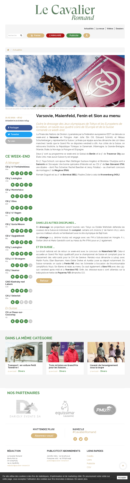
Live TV (30, 173)
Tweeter (13, 134)
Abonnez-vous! (44, 435)
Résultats (21, 173)
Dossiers (119, 29)
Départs (17, 173)
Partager (13, 127)
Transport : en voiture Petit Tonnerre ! (22, 366)
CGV (89, 467)
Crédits (90, 456)
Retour (44, 280)
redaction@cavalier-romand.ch (18, 465)
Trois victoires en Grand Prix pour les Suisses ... (63, 366)
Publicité (74, 35)
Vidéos (110, 29)
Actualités (88, 29)
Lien (11, 141)
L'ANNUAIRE (55, 35)
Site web (13, 173)
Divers (21, 371)
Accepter (122, 478)
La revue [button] (100, 29)
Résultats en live (26, 173)
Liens (89, 460)
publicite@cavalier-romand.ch (58, 461)
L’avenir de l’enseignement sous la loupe (104, 366)
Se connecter (86, 35)
